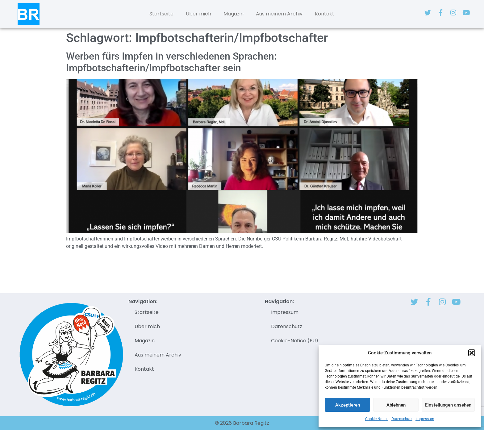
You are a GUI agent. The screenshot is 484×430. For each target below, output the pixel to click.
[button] (472, 353)
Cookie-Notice (376, 419)
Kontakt (324, 13)
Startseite (161, 13)
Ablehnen (396, 405)
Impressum (424, 419)
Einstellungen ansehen (448, 405)
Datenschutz (401, 419)
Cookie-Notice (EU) (294, 340)
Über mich (198, 13)
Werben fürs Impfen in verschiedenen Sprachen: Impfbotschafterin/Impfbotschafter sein (171, 62)
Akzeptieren (347, 405)
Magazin (233, 13)
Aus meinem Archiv (279, 13)
